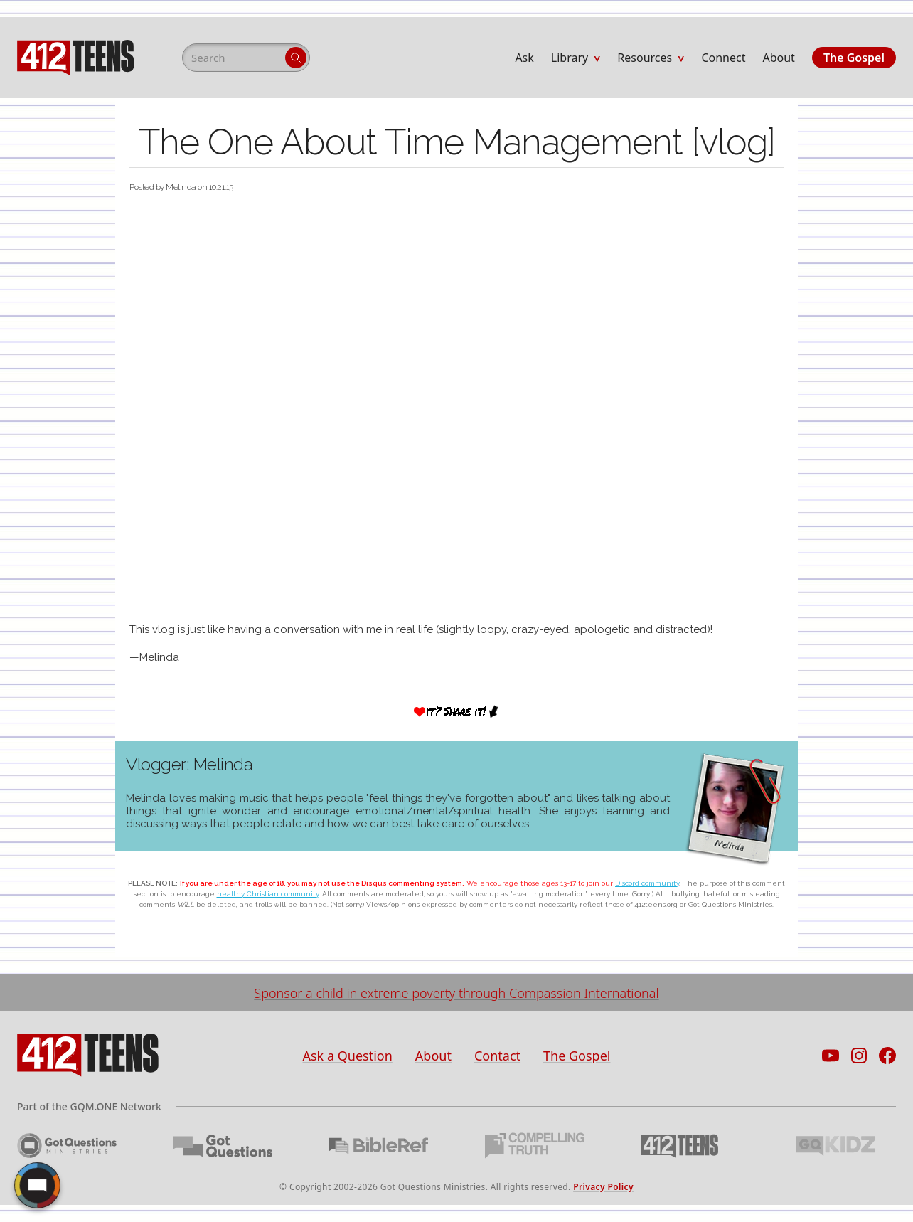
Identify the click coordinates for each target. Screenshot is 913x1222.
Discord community (647, 883)
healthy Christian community (268, 894)
